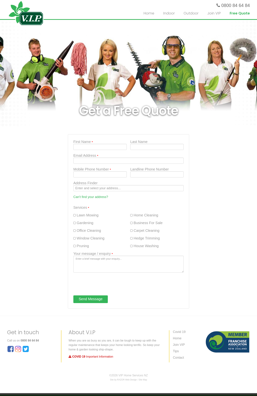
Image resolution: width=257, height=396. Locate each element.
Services (81, 207)
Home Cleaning (144, 215)
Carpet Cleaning (144, 230)
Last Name (139, 142)
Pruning (81, 246)
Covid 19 (179, 332)
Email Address (85, 155)
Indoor (169, 13)
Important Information (91, 356)
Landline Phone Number (149, 169)
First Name (83, 142)
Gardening (83, 223)
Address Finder (85, 183)
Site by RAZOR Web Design (123, 379)
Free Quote (240, 13)
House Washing (144, 246)
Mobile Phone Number (92, 169)
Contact (178, 357)
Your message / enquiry (93, 254)
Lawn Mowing (86, 215)
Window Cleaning (88, 238)
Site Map (143, 379)
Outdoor (191, 13)
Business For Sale (146, 223)
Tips (176, 351)
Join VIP (214, 13)
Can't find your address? (90, 197)
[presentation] (100, 283)
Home (148, 13)
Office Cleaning (87, 230)
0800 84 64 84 (30, 340)
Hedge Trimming (145, 238)
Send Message (90, 299)
